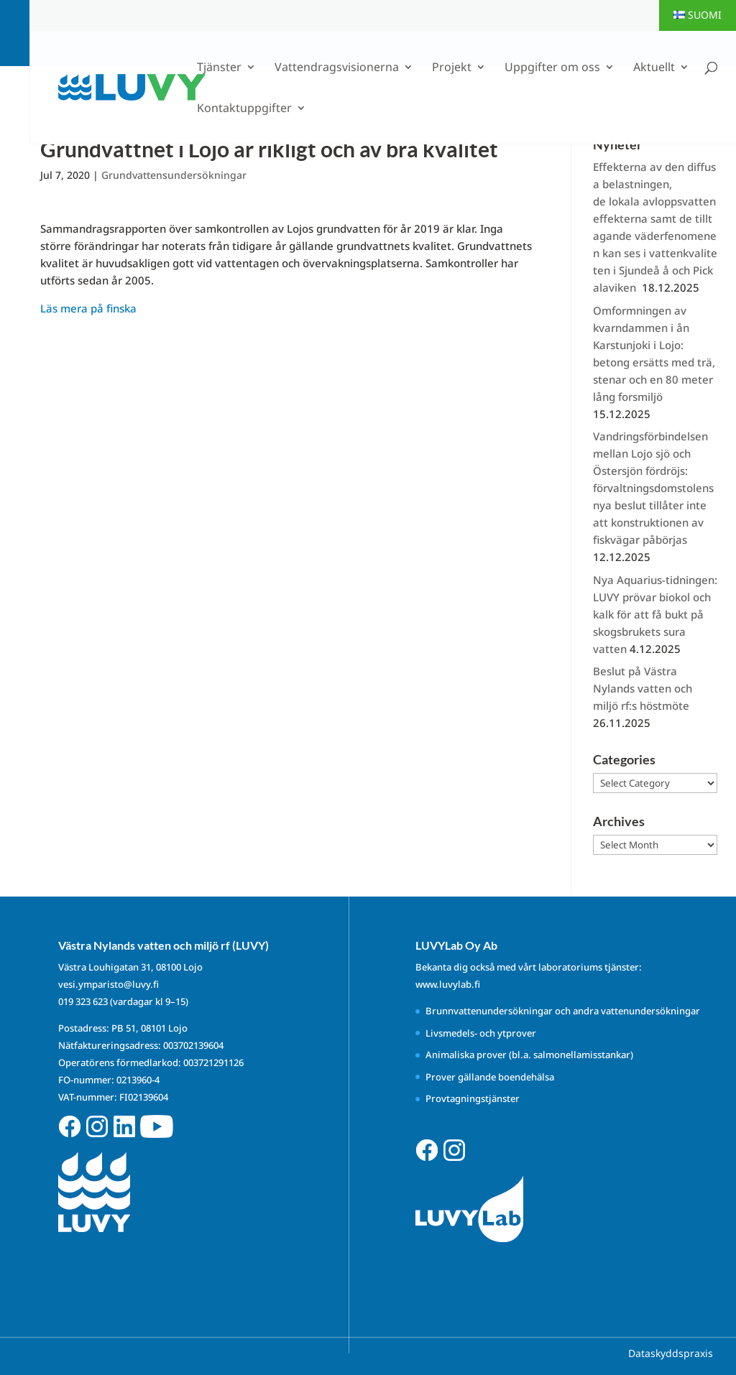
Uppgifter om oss (552, 68)
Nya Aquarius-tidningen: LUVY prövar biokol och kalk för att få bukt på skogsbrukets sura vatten (655, 614)
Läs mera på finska (88, 308)
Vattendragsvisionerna (337, 68)
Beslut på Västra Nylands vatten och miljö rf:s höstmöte (642, 688)
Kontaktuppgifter (244, 109)
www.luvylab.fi (447, 984)
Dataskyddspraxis (670, 1353)
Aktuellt (654, 68)
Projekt (452, 68)
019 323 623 (83, 1001)
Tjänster (219, 68)
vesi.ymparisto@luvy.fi (108, 984)
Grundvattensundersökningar (174, 175)
